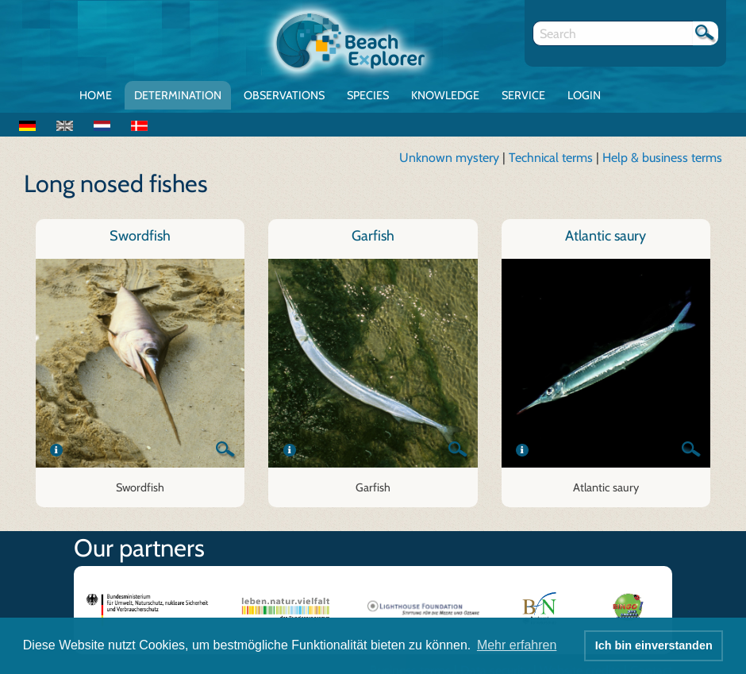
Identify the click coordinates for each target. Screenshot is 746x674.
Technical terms (552, 157)
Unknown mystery (449, 157)
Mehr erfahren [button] (517, 645)
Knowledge (445, 95)
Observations (284, 95)
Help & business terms (662, 157)
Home (95, 95)
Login (584, 95)
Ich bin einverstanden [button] (654, 645)
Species (368, 95)
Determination (177, 95)
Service (523, 95)
